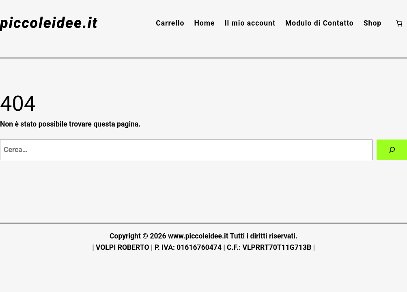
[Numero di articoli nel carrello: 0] (399, 23)
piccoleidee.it (49, 23)
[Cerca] (392, 150)
